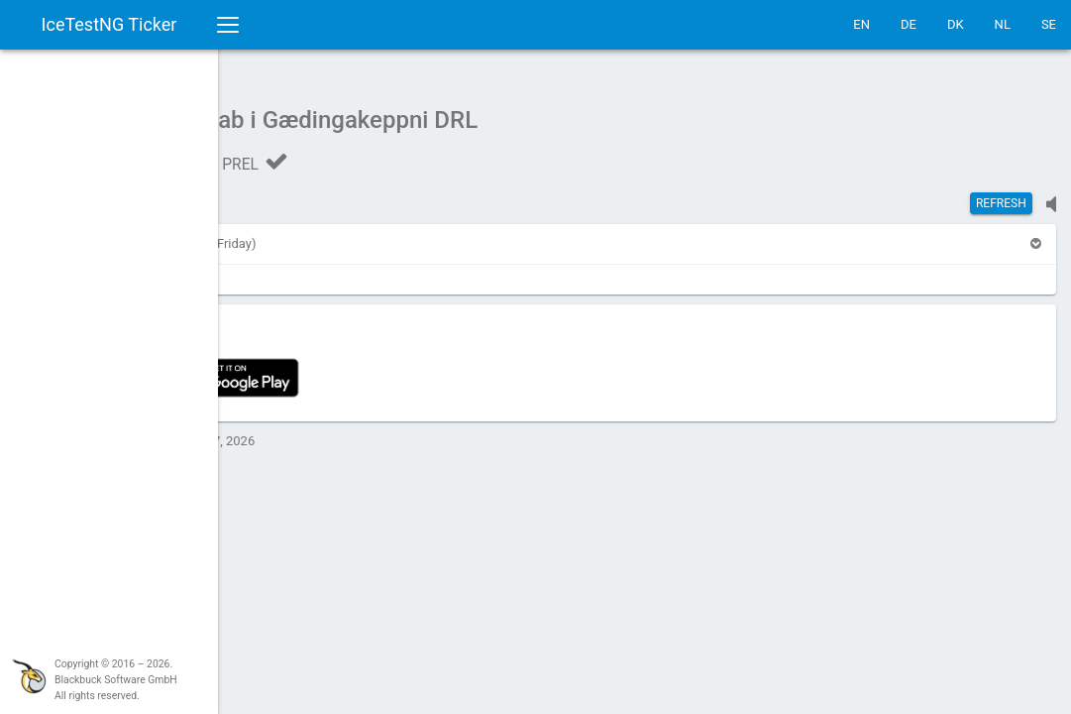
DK (955, 24)
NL (1003, 24)
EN (861, 24)
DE (908, 24)
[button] (271, 233)
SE (1048, 24)
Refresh (1001, 193)
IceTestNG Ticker (109, 24)
